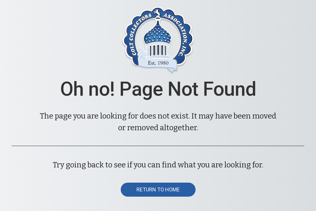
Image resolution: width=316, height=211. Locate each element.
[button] (158, 190)
